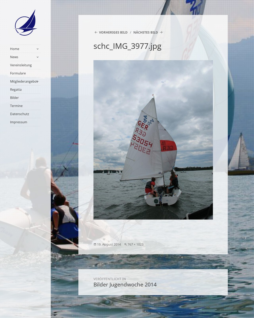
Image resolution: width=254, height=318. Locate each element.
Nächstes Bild (145, 32)
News (14, 57)
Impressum (18, 122)
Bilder (14, 97)
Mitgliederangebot (24, 81)
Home (14, 49)
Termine (16, 106)
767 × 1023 (135, 244)
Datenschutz (19, 114)
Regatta (16, 89)
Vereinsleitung (21, 65)
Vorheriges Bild (113, 32)
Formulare (18, 73)
